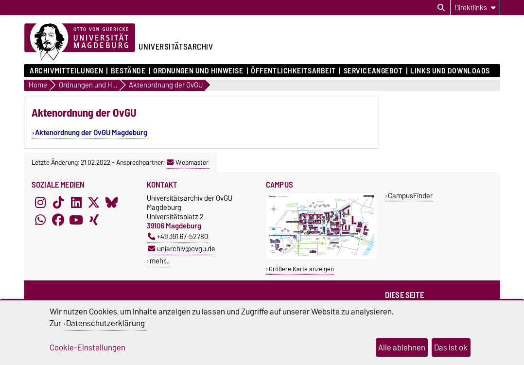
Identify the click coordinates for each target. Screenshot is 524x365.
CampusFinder (410, 196)
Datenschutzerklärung (105, 323)
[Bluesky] (112, 202)
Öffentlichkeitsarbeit (293, 71)
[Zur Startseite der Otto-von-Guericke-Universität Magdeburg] (80, 42)
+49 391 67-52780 (178, 236)
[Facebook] (58, 219)
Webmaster (188, 162)
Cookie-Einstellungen (87, 347)
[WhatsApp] (40, 219)
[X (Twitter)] (94, 202)
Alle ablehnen (401, 347)
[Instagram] (40, 202)
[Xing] (94, 219)
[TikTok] (58, 202)
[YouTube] (76, 219)
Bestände (128, 71)
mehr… (160, 261)
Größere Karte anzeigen (301, 269)
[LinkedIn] (76, 202)
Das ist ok (451, 347)
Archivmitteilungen (66, 71)
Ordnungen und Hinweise (198, 71)
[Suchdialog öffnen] (441, 8)
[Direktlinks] (475, 7)
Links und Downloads (450, 71)
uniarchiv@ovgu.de (181, 249)
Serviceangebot (373, 71)
